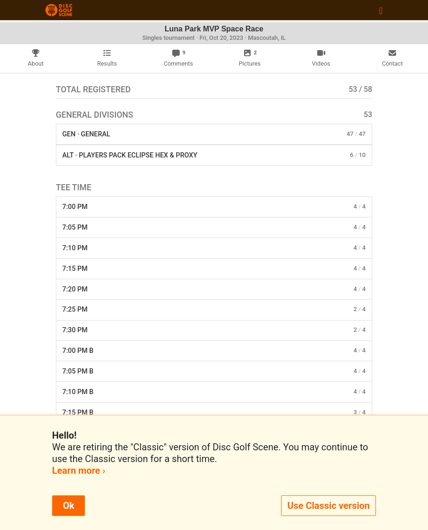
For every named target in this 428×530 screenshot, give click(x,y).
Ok (68, 505)
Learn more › (78, 470)
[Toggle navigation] (381, 10)
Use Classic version (328, 505)
